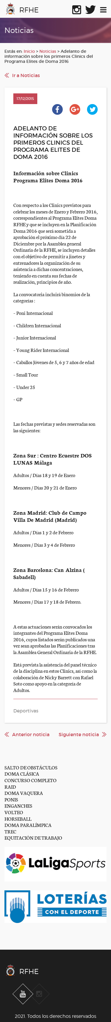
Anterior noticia (30, 734)
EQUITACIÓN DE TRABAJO (33, 837)
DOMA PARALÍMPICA (28, 824)
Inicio (29, 51)
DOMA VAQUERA (23, 792)
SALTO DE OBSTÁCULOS (30, 767)
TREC (10, 831)
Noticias (47, 51)
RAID (10, 786)
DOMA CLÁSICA (21, 773)
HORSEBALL (17, 818)
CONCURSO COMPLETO (30, 780)
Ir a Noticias (26, 75)
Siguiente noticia (79, 734)
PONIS (11, 799)
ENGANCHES (18, 805)
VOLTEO (13, 812)
